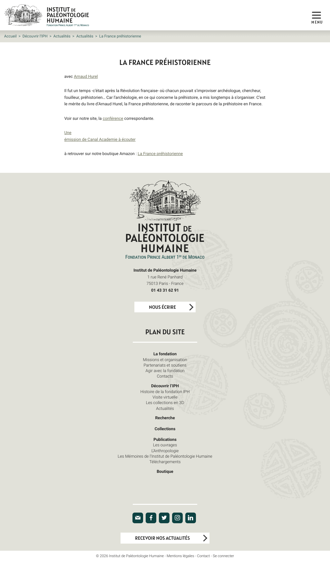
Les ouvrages (165, 445)
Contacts (165, 376)
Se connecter (223, 556)
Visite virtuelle (165, 397)
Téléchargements (164, 461)
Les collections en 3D (165, 402)
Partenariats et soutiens (164, 365)
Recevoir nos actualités (162, 538)
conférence (113, 118)
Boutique (165, 471)
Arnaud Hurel (86, 76)
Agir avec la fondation (165, 370)
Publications (165, 439)
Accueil (10, 36)
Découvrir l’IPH (35, 36)
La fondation (165, 354)
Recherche (165, 418)
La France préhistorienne (160, 153)
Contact (203, 556)
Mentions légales (180, 556)
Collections (165, 429)
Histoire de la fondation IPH (164, 391)
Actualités (62, 36)
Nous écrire (162, 307)
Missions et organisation (165, 359)
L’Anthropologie (165, 450)
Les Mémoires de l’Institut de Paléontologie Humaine (165, 456)
